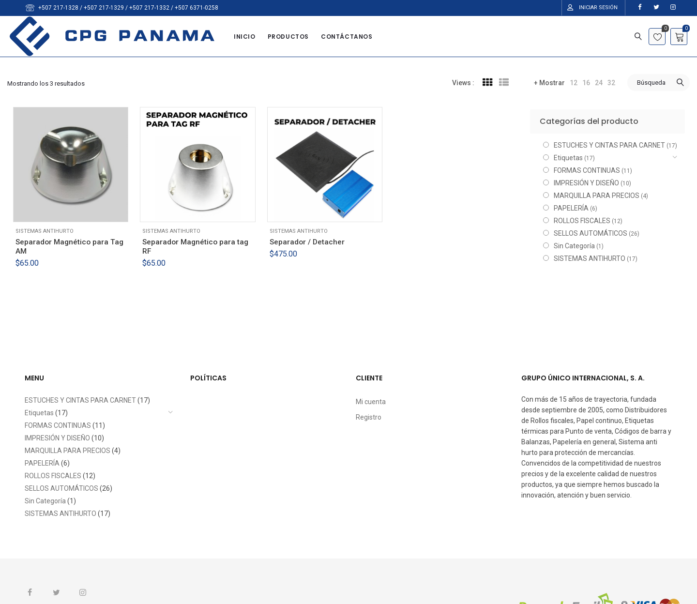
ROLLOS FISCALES (582, 221)
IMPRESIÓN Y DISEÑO (586, 183)
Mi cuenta (371, 402)
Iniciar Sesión (598, 7)
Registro (368, 417)
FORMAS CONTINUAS (587, 170)
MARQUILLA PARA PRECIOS (596, 195)
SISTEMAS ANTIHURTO (44, 231)
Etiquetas (568, 158)
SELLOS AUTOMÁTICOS (590, 233)
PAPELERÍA (571, 208)
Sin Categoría (574, 246)
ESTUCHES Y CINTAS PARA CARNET (609, 145)
